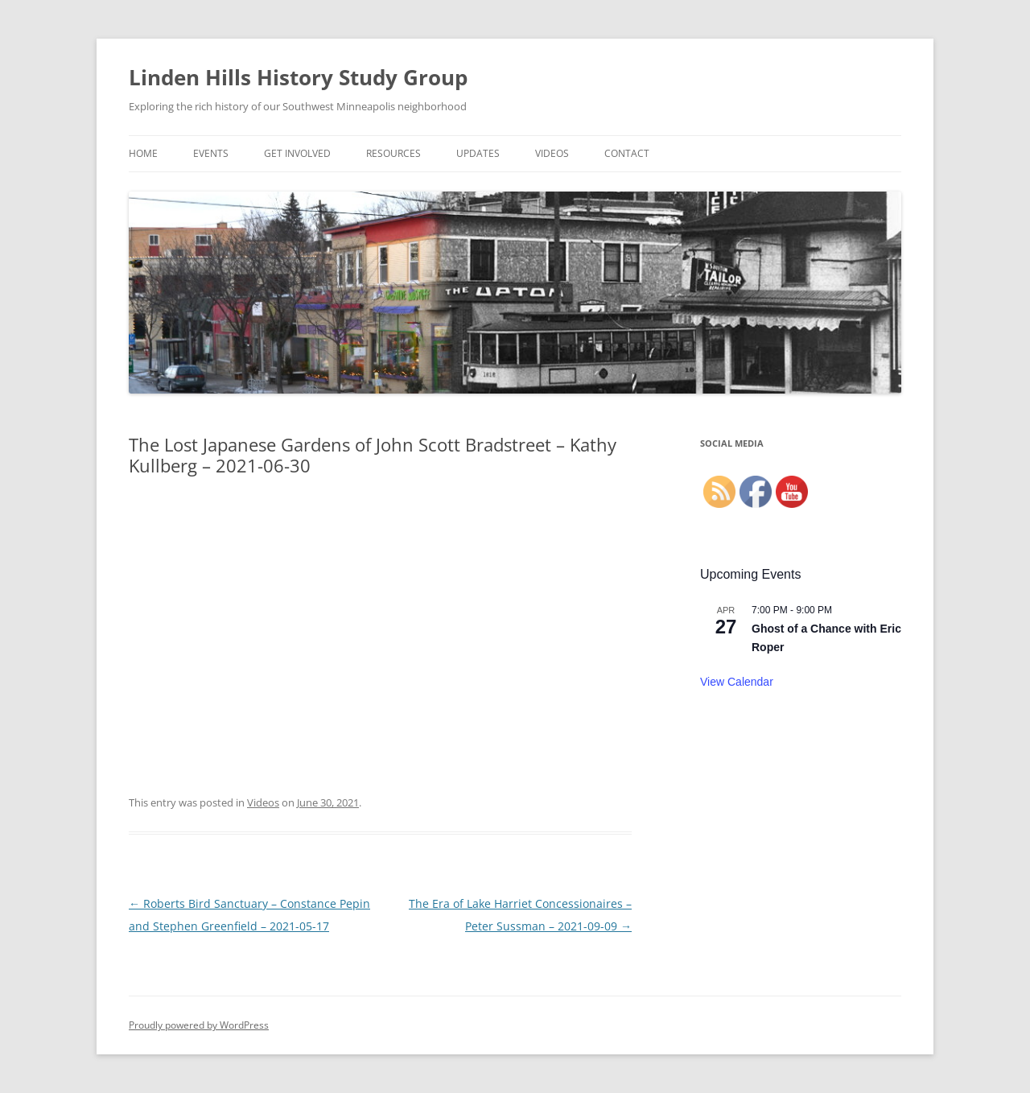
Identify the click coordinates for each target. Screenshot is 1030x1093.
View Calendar (736, 681)
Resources (393, 153)
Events (211, 153)
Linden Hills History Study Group (298, 77)
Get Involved (297, 153)
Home (143, 153)
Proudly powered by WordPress (199, 1025)
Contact (626, 153)
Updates (478, 153)
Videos (552, 153)
